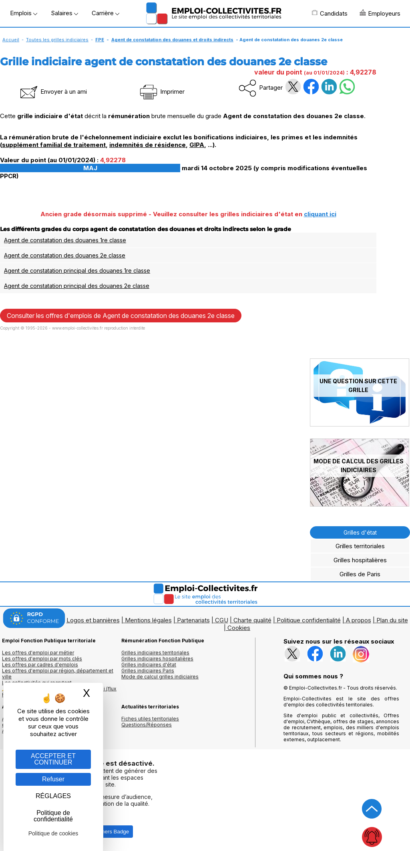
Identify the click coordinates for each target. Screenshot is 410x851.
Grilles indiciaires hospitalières (157, 659)
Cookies (238, 628)
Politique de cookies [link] (53, 833)
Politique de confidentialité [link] (53, 816)
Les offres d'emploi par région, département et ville (57, 674)
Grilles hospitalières (360, 560)
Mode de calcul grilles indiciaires (160, 677)
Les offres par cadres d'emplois (40, 665)
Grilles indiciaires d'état (148, 665)
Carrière (105, 13)
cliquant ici (320, 214)
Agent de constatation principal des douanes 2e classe (76, 285)
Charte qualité (252, 620)
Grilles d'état (360, 532)
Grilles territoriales (360, 546)
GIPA (196, 145)
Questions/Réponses (146, 725)
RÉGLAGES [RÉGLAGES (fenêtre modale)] (53, 796)
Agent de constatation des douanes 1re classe (65, 240)
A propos (358, 620)
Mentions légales (148, 620)
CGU (221, 620)
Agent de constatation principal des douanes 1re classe (77, 270)
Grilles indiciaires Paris (147, 671)
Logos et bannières (93, 620)
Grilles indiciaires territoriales (155, 653)
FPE (99, 39)
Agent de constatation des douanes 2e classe (64, 255)
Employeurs (380, 13)
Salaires (64, 13)
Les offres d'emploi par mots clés (42, 659)
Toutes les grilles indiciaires (57, 39)
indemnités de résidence (147, 145)
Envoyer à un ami (53, 91)
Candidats (330, 13)
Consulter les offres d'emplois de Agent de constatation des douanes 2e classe (121, 316)
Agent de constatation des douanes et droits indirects (172, 39)
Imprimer (162, 91)
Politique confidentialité (309, 620)
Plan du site (392, 620)
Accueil (10, 39)
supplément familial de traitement (54, 145)
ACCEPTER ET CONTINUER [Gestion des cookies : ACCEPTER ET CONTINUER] (53, 759)
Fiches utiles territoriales (150, 719)
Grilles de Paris (360, 574)
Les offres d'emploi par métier (38, 653)
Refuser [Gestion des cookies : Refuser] (53, 779)
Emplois (23, 13)
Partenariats (193, 620)
